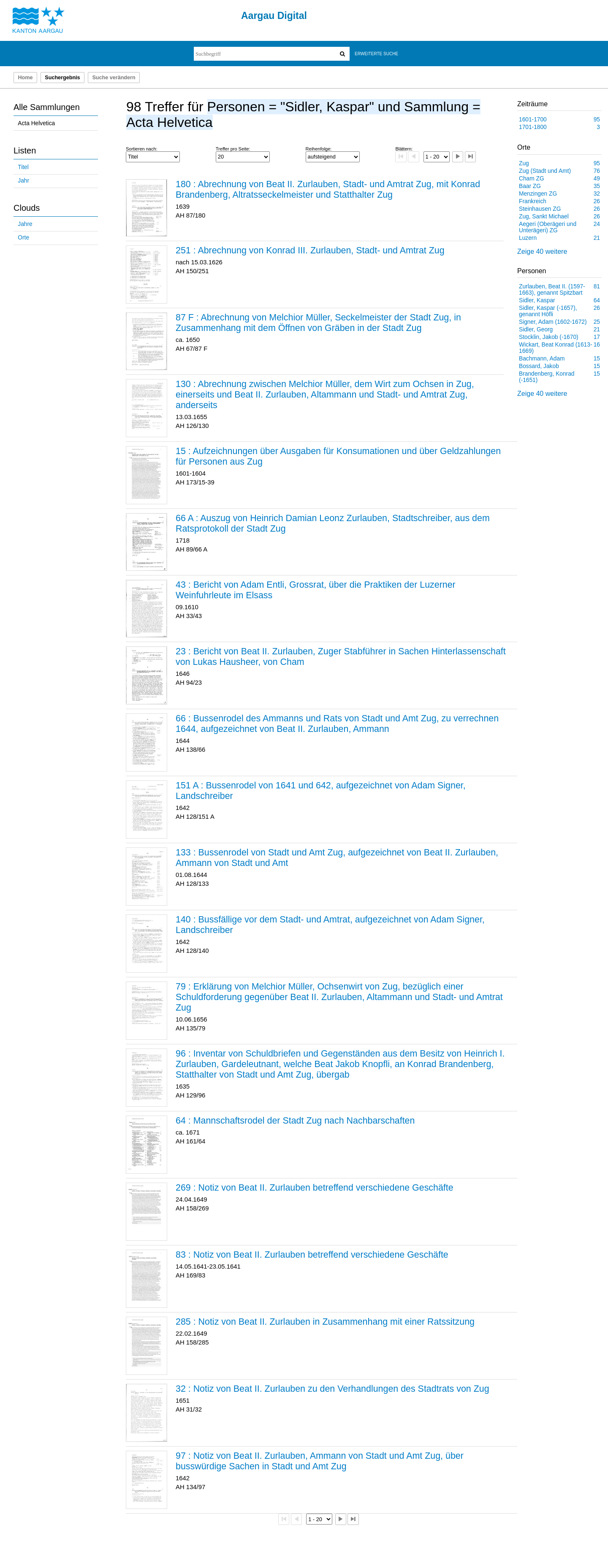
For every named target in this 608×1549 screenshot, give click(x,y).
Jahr (23, 180)
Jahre (25, 224)
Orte (23, 237)
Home (25, 78)
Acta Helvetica (36, 123)
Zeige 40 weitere (542, 251)
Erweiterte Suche (376, 53)
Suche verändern (113, 78)
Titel (23, 167)
